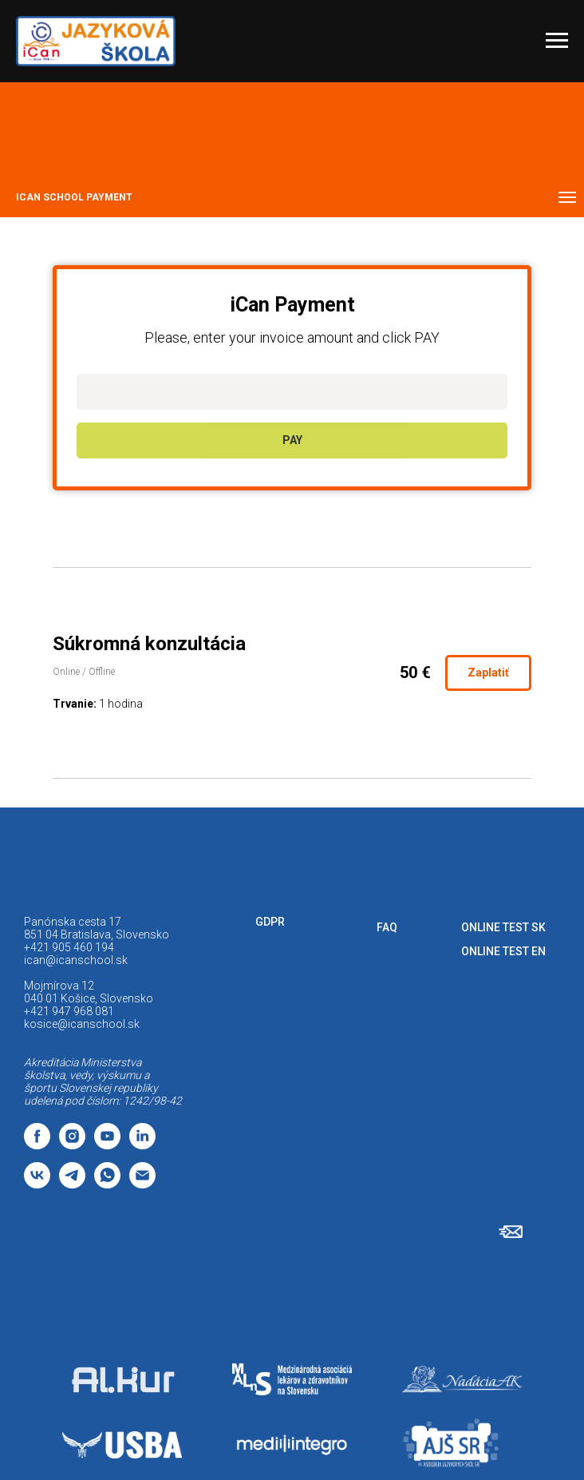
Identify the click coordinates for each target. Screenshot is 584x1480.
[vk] (37, 1184)
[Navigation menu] (557, 41)
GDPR (270, 921)
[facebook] (37, 1145)
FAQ (387, 927)
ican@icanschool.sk (76, 960)
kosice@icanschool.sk (82, 1024)
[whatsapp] (107, 1184)
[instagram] (72, 1145)
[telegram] (72, 1184)
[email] (142, 1184)
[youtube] (107, 1145)
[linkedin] (142, 1145)
